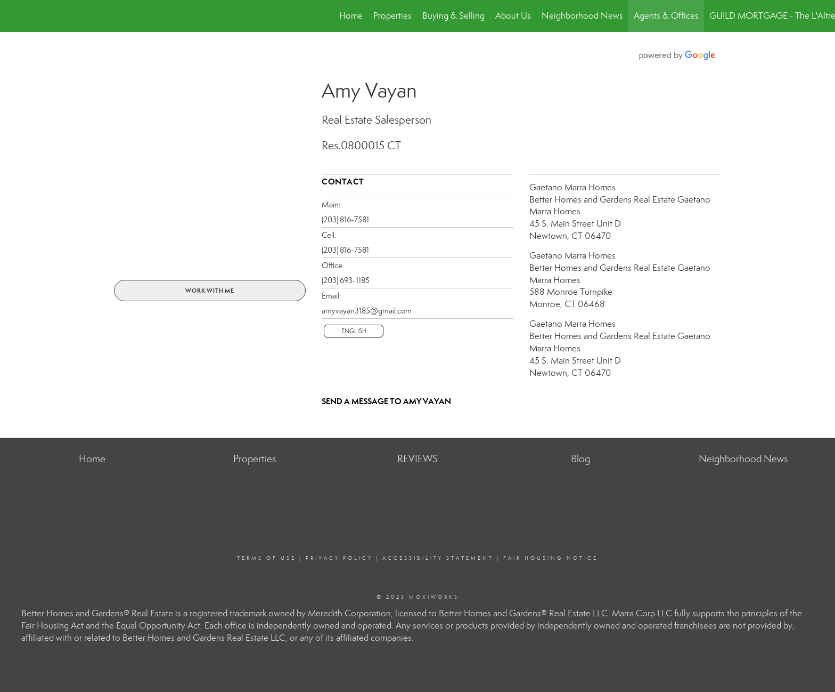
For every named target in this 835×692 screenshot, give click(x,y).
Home (351, 15)
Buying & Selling (453, 15)
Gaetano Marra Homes (572, 187)
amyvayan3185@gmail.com (367, 311)
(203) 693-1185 (346, 280)
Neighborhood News (582, 15)
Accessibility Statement (438, 558)
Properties (392, 15)
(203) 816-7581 (345, 219)
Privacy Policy (339, 558)
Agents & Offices (666, 15)
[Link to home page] (13, 16)
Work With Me (209, 290)
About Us (513, 15)
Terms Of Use (266, 558)
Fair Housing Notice (550, 558)
